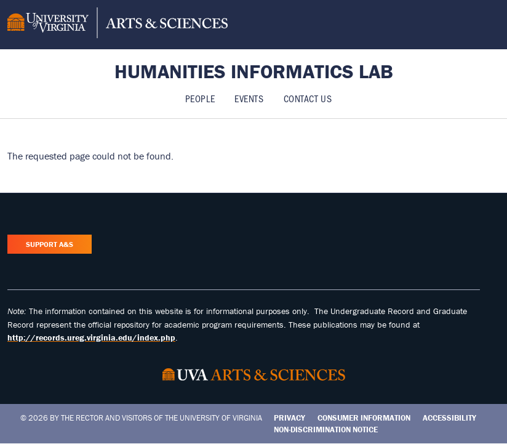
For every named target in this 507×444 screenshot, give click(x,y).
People (200, 98)
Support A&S (49, 244)
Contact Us (308, 98)
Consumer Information (363, 418)
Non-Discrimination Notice (326, 429)
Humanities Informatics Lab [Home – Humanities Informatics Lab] (253, 71)
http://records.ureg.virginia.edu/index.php (91, 337)
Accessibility (449, 418)
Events (248, 98)
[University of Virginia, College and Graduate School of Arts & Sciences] (117, 24)
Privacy (289, 418)
